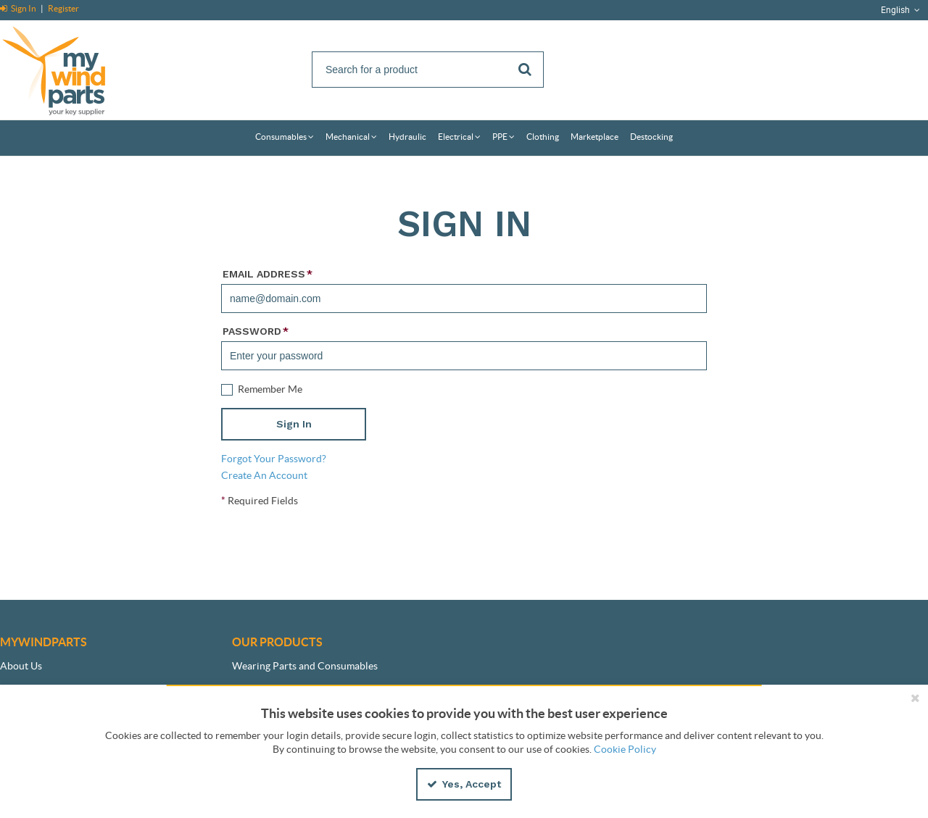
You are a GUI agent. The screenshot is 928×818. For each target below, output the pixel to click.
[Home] (69, 68)
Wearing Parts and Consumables (305, 666)
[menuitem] (284, 138)
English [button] (901, 10)
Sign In (19, 8)
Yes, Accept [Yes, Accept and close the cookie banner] (464, 784)
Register (63, 8)
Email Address (267, 274)
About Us (21, 666)
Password (256, 331)
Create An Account (264, 475)
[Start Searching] (526, 69)
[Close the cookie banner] (915, 697)
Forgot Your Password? (273, 458)
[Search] (428, 69)
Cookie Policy (625, 749)
